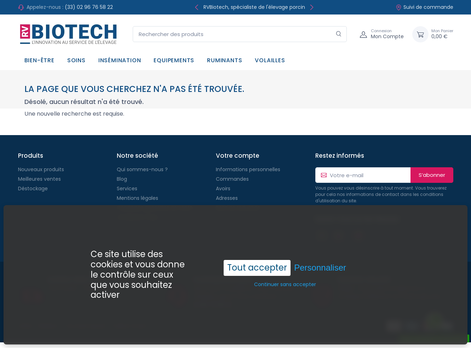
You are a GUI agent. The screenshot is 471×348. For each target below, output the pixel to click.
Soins (76, 60)
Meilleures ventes (39, 178)
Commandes (232, 178)
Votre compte (237, 155)
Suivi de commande (424, 7)
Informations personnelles (248, 169)
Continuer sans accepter (285, 270)
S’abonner (432, 175)
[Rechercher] (339, 34)
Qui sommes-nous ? (142, 169)
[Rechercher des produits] (240, 34)
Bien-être (39, 60)
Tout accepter (257, 254)
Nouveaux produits (41, 169)
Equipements (174, 60)
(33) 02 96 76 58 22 (89, 7)
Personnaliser (320, 254)
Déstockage (33, 188)
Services (127, 188)
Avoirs (223, 188)
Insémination (119, 60)
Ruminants (224, 60)
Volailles (270, 60)
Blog (122, 178)
